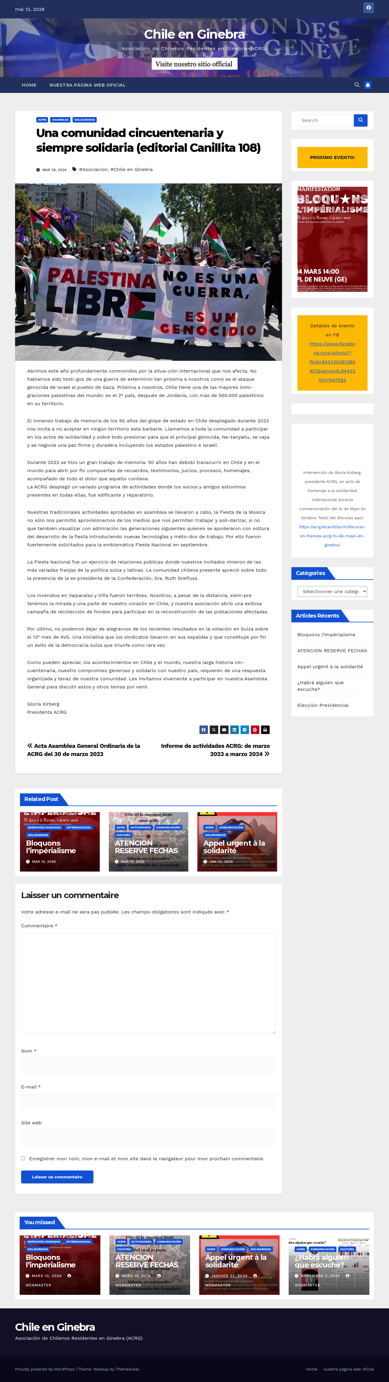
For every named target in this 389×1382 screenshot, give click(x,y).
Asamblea (60, 119)
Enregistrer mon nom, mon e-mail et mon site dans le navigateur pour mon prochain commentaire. (146, 1158)
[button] (357, 85)
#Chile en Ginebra (131, 169)
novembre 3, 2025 (321, 1276)
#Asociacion (93, 169)
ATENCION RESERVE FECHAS (146, 847)
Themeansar (127, 1369)
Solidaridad (84, 119)
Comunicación (168, 827)
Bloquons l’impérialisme (51, 847)
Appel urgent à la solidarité (234, 847)
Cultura (124, 835)
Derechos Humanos (44, 827)
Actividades (141, 827)
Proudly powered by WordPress (45, 1369)
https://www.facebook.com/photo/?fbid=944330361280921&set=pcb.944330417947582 (332, 362)
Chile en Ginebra (194, 34)
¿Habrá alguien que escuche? (321, 1261)
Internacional (78, 827)
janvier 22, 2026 (230, 1276)
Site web (31, 1123)
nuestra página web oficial (88, 85)
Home (29, 85)
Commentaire (39, 926)
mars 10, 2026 (47, 1276)
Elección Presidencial (323, 705)
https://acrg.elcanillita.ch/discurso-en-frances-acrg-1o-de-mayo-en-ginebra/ (332, 536)
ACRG (42, 119)
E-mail (31, 1087)
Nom (29, 1051)
